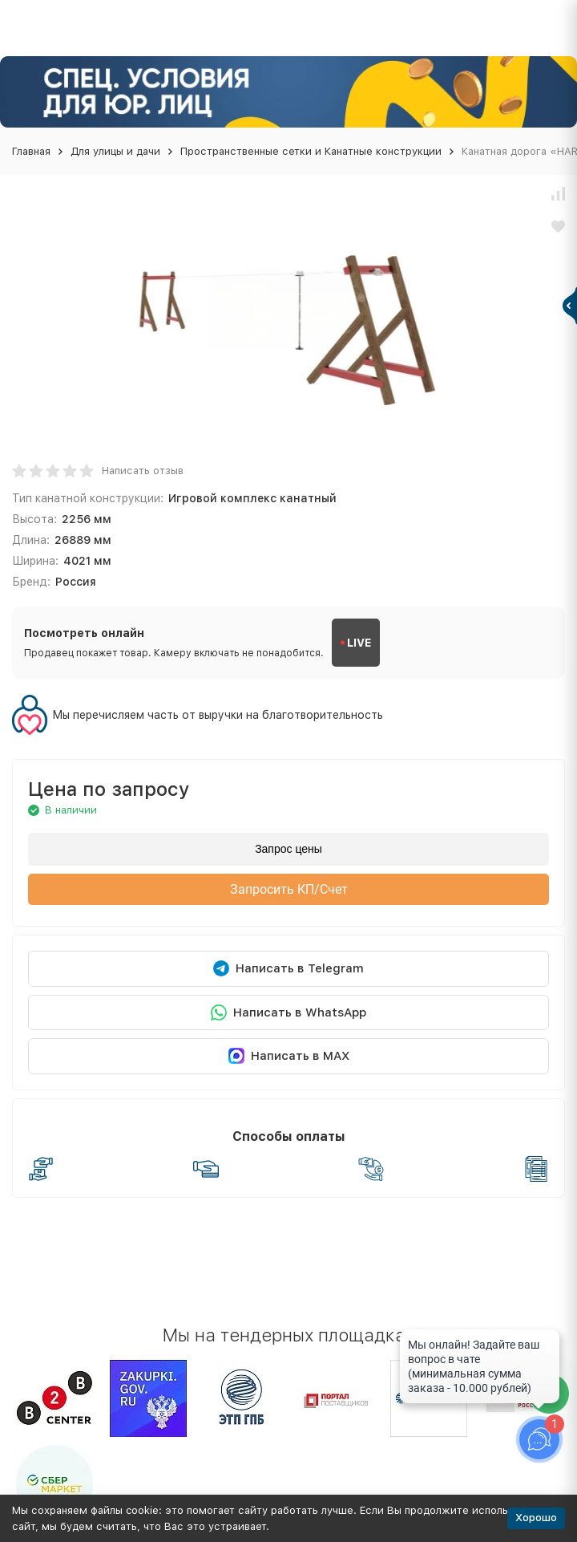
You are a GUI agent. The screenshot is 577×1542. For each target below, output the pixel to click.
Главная (31, 151)
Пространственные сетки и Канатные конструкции (311, 151)
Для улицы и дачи (115, 151)
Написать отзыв (143, 471)
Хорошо (536, 1518)
